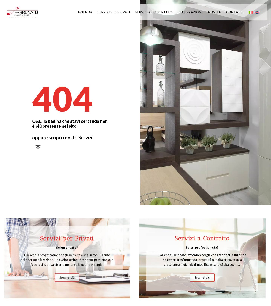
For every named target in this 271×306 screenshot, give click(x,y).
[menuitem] (251, 12)
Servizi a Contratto (154, 12)
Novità (214, 12)
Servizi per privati (114, 12)
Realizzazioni (190, 12)
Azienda (85, 12)
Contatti (235, 12)
